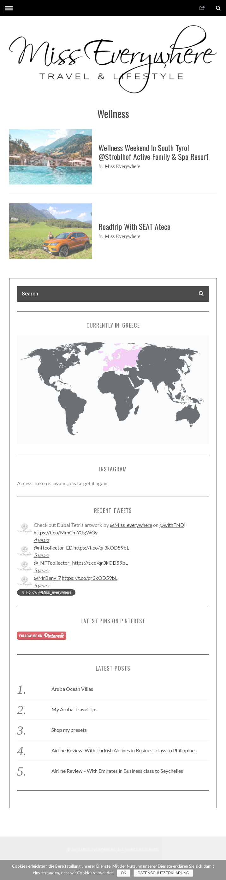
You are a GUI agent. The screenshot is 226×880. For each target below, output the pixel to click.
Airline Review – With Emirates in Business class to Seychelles (117, 771)
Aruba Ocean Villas (72, 689)
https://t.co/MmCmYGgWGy (66, 532)
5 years (41, 555)
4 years (41, 540)
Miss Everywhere (122, 166)
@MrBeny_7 (47, 578)
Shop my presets (69, 730)
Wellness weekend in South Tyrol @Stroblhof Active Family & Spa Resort (153, 152)
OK (123, 873)
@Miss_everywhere (131, 525)
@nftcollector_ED (53, 548)
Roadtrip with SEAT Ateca (134, 226)
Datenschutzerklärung (163, 873)
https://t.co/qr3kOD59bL (101, 548)
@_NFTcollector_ (52, 563)
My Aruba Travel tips (74, 709)
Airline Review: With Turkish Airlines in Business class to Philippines (124, 750)
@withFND (171, 525)
